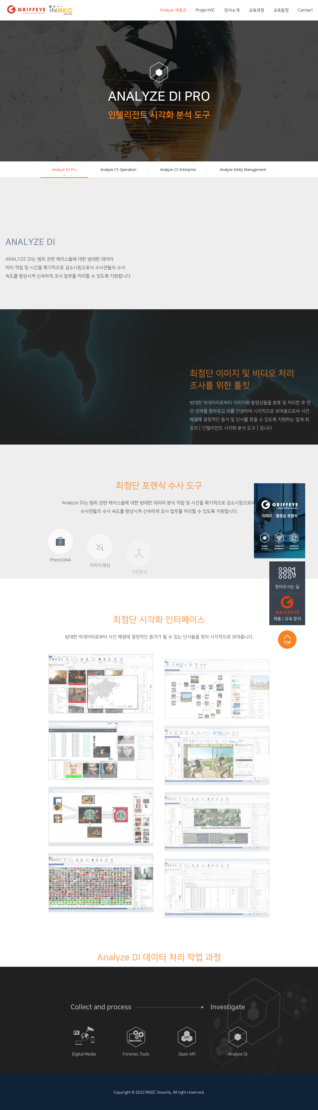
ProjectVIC (205, 10)
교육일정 (281, 10)
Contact (305, 10)
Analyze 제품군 (173, 10)
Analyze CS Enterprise (178, 169)
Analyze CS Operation (118, 169)
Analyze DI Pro (64, 172)
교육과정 (256, 10)
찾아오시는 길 (287, 575)
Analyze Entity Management (243, 169)
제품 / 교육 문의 (287, 607)
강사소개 (232, 10)
